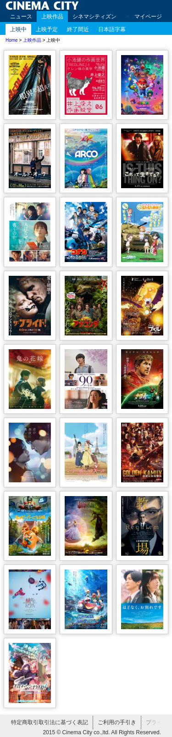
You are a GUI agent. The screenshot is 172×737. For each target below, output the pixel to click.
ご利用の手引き (117, 722)
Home (12, 40)
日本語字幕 (112, 29)
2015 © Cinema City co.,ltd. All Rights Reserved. (102, 732)
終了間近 (78, 29)
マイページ (148, 16)
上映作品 (52, 16)
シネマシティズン (94, 16)
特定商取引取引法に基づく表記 (49, 722)
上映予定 (47, 29)
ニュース (21, 16)
